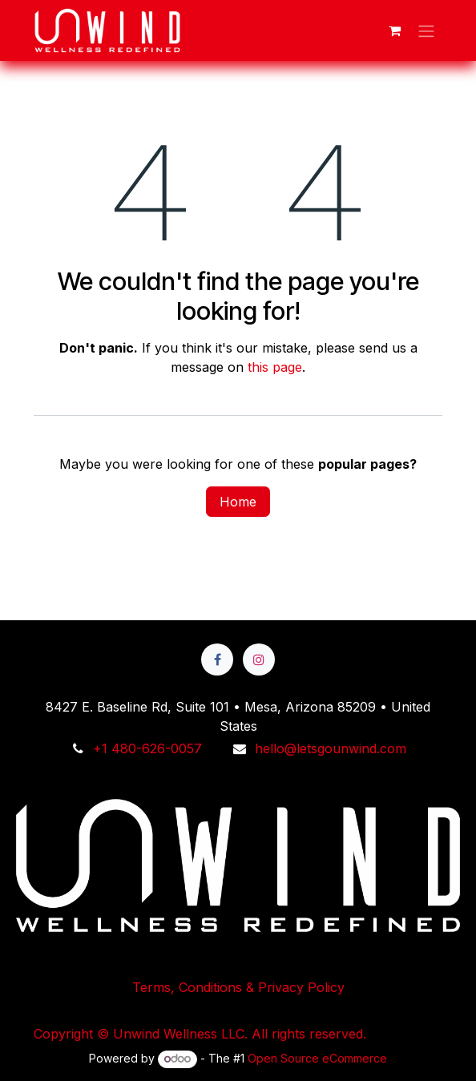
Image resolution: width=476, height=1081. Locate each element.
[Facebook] (217, 659)
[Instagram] (259, 659)
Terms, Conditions (238, 893)
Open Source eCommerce (317, 1058)
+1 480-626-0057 (147, 748)
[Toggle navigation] (426, 30)
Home (238, 502)
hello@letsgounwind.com (330, 748)
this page (275, 367)
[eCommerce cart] (394, 30)
